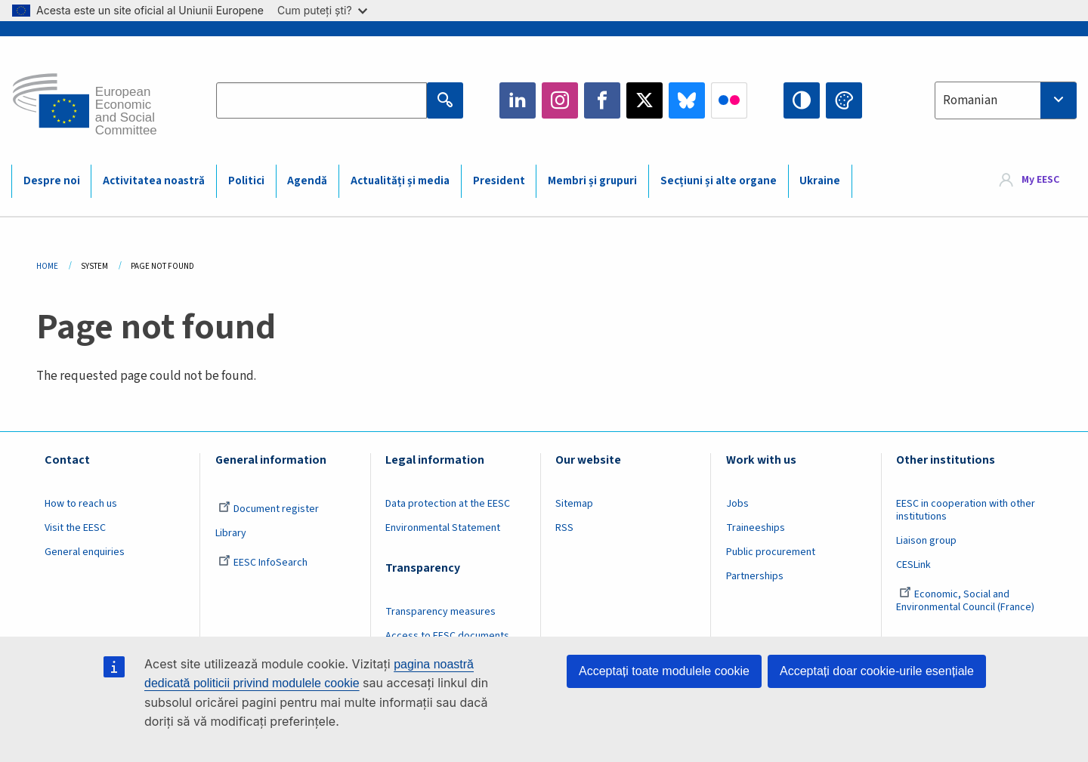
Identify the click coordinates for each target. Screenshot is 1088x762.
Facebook (602, 100)
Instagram (560, 100)
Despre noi (51, 181)
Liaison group (926, 540)
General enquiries (85, 552)
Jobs (737, 503)
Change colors (844, 100)
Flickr (729, 100)
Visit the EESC (75, 527)
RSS (564, 527)
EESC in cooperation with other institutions (965, 510)
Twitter (644, 100)
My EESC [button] (1040, 180)
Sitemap (574, 503)
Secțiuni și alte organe (718, 181)
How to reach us (81, 503)
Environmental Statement (442, 527)
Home (47, 266)
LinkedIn (517, 100)
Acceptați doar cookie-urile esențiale (877, 671)
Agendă (307, 181)
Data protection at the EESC (447, 503)
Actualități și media (400, 181)
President (499, 181)
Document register (268, 509)
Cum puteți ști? (322, 10)
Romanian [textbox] (970, 100)
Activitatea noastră (154, 181)
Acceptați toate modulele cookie (664, 671)
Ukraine (819, 181)
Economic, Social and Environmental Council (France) (966, 601)
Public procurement (770, 552)
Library (230, 533)
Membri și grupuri (592, 181)
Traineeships (755, 527)
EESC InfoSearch (263, 562)
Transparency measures (440, 611)
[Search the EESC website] (321, 100)
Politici (246, 181)
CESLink (913, 564)
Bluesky (687, 100)
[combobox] (1006, 100)
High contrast (802, 100)
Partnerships (755, 576)
